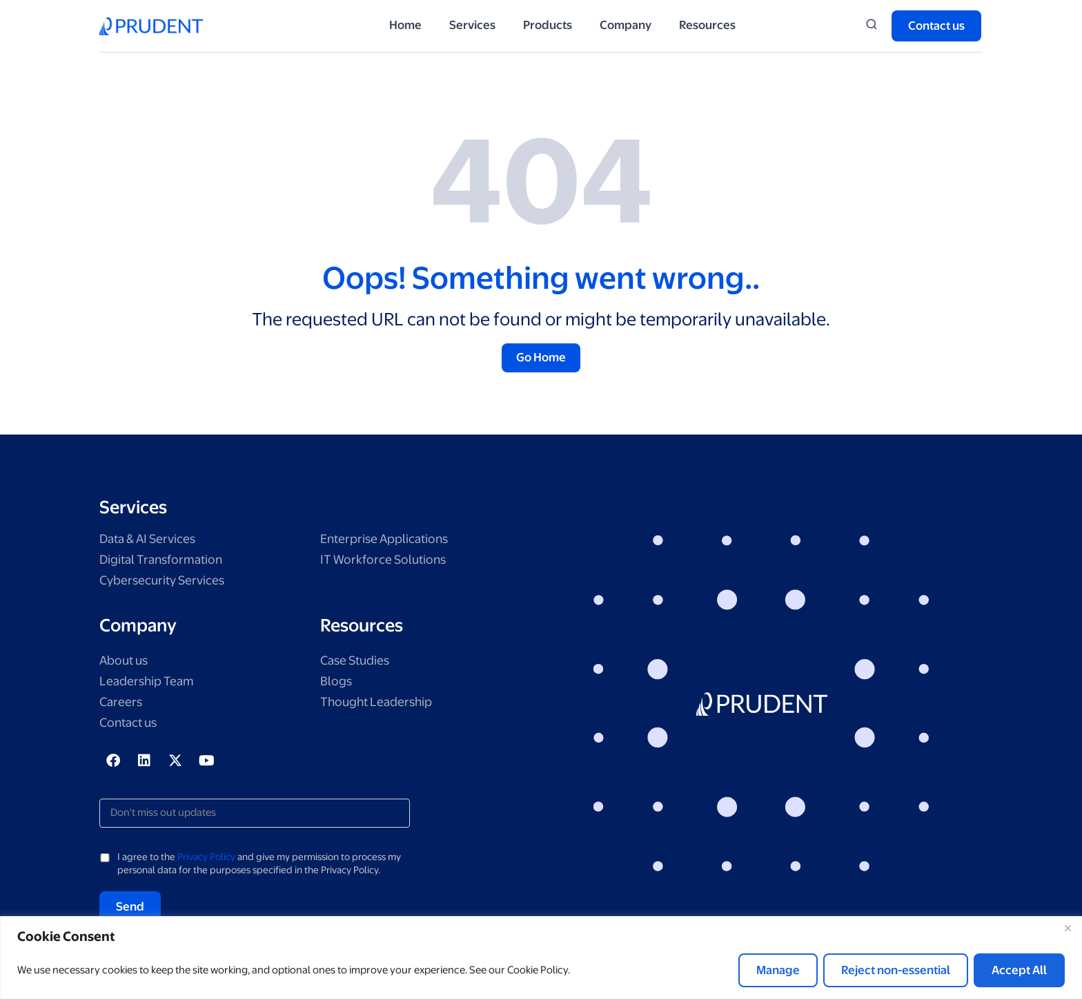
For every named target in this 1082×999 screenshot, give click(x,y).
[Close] (1067, 928)
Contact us (131, 725)
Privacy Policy (206, 858)
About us (126, 663)
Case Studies (358, 663)
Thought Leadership (380, 704)
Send (130, 908)
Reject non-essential (895, 970)
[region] (541, 957)
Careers (122, 704)
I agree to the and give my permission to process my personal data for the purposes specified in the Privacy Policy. (259, 865)
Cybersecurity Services (167, 582)
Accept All (1019, 970)
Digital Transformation (165, 561)
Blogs (337, 684)
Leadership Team (150, 684)
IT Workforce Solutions (386, 561)
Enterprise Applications (389, 541)
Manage (778, 970)
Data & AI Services (152, 541)
